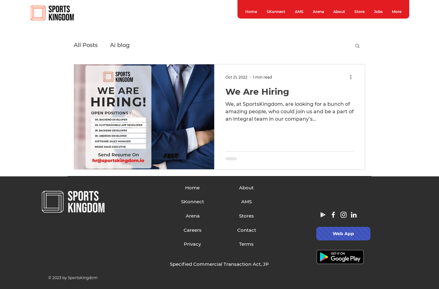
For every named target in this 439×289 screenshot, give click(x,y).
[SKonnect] (193, 202)
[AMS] (247, 202)
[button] (357, 46)
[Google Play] (323, 215)
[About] (246, 188)
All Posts (86, 45)
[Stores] (247, 216)
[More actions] (353, 77)
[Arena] (193, 216)
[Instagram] (343, 215)
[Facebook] (333, 215)
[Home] (192, 188)
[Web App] (343, 233)
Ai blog (120, 45)
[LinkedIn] (354, 215)
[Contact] (247, 230)
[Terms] (246, 244)
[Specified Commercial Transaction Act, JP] (219, 264)
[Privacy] (192, 244)
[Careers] (193, 230)
